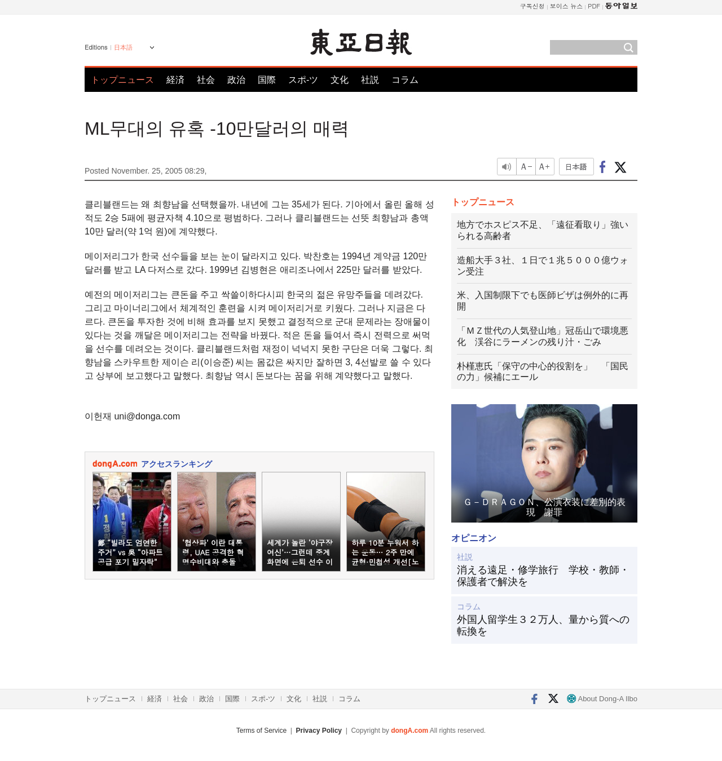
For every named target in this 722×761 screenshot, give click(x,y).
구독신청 (532, 6)
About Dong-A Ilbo (602, 698)
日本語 (123, 47)
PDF (594, 6)
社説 (370, 80)
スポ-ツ (303, 80)
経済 (175, 80)
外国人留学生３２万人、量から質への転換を (543, 626)
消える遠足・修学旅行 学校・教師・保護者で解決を (543, 576)
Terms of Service (261, 731)
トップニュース (122, 80)
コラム (405, 80)
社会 (206, 80)
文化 (340, 80)
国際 (267, 80)
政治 (236, 80)
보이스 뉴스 (566, 6)
